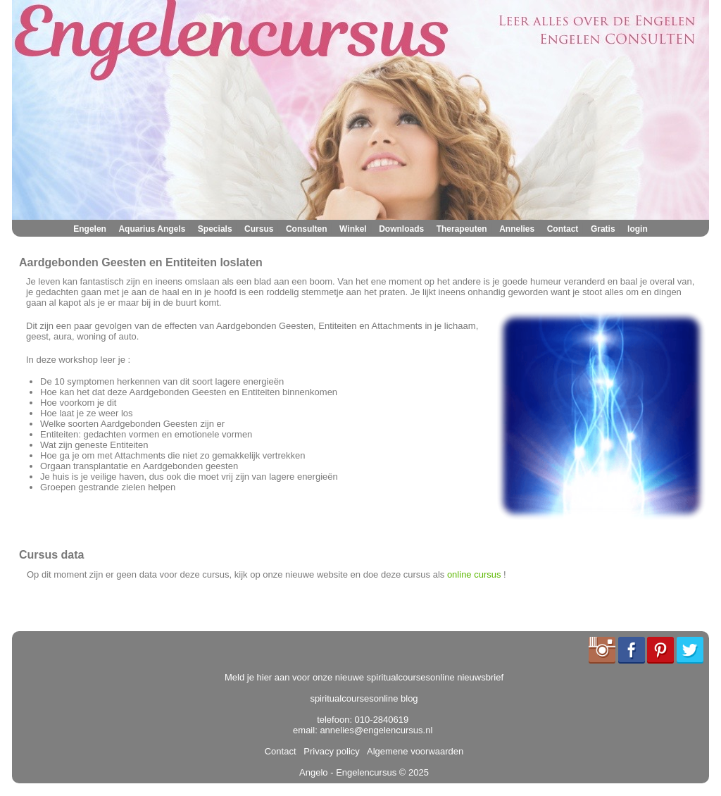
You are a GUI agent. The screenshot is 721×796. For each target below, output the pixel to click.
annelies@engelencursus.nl (376, 730)
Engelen (89, 229)
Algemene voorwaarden (412, 751)
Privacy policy (329, 751)
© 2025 (412, 772)
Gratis (603, 229)
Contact (563, 229)
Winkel (353, 229)
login (637, 229)
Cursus (258, 229)
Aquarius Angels (151, 229)
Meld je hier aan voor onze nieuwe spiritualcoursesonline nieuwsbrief (364, 677)
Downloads (401, 229)
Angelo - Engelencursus (347, 772)
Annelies (516, 229)
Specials (215, 229)
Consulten (306, 229)
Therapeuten (462, 229)
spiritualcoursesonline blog (364, 698)
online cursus (474, 574)
